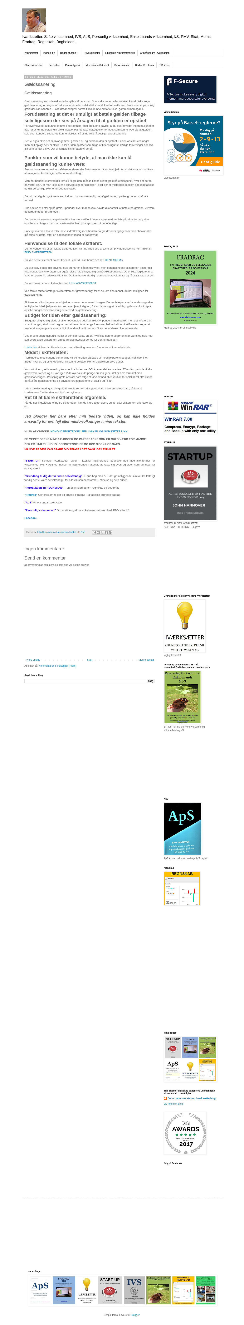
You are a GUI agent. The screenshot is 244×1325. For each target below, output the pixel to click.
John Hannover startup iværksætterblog (192, 1098)
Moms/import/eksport (97, 65)
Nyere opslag (32, 659)
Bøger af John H (69, 52)
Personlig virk (72, 65)
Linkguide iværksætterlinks (120, 52)
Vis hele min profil (174, 1103)
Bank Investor (122, 65)
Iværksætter (31, 52)
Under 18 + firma (144, 65)
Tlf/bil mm (164, 65)
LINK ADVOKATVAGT (82, 283)
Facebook (30, 517)
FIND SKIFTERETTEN (38, 252)
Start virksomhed (33, 65)
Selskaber (54, 65)
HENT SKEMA (114, 260)
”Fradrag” (30, 494)
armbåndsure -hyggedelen (155, 52)
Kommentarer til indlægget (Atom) (57, 665)
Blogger (135, 1315)
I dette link (30, 347)
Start (89, 659)
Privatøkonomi (92, 52)
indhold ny (49, 52)
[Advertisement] (103, 1234)
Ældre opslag (146, 659)
